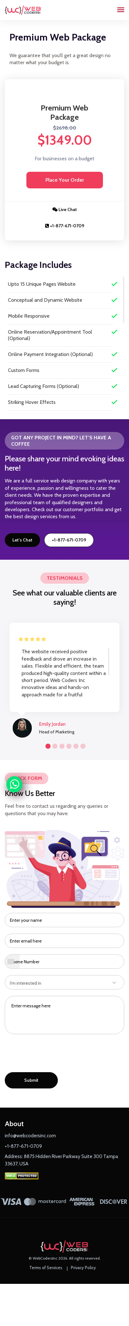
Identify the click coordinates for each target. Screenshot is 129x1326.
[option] (64, 677)
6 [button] (82, 745)
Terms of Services (45, 1267)
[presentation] (53, 1054)
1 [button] (47, 745)
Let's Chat (22, 540)
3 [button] (61, 745)
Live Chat (64, 209)
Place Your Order (64, 180)
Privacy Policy (83, 1267)
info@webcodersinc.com (30, 1136)
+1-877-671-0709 (64, 226)
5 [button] (75, 745)
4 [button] (68, 745)
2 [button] (54, 745)
